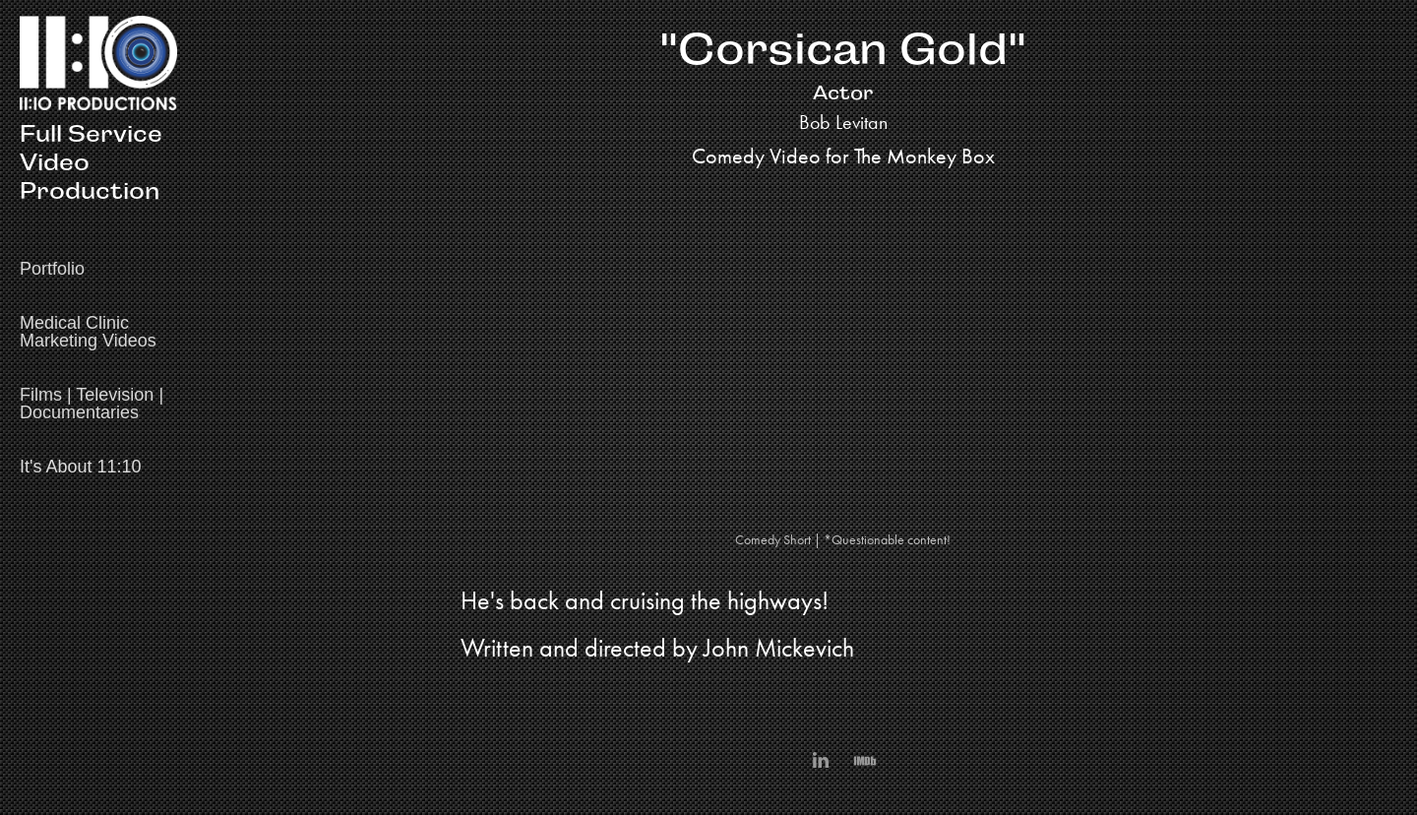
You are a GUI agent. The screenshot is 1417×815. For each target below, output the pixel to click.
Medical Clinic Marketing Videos (88, 331)
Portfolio (52, 269)
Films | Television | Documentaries (91, 403)
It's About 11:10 (81, 466)
